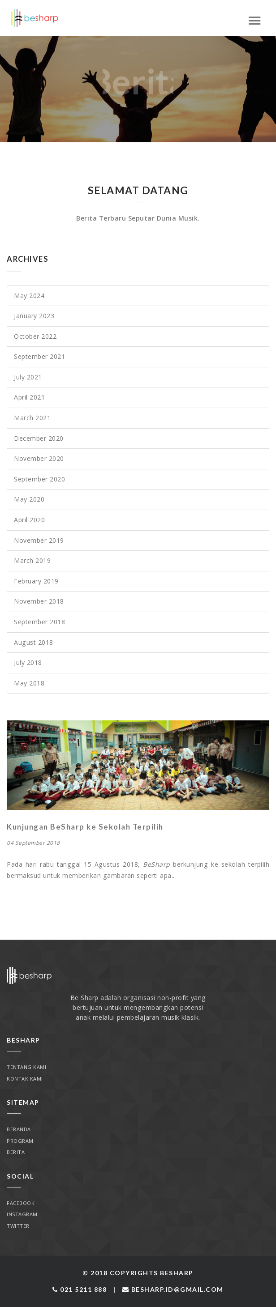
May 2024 (29, 295)
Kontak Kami (25, 1078)
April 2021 (29, 397)
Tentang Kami (26, 1067)
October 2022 (35, 336)
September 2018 (39, 621)
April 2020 (29, 519)
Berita (16, 1152)
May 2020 (29, 499)
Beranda (19, 1129)
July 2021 (28, 377)
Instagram (22, 1214)
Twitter (18, 1225)
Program (20, 1140)
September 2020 (39, 479)
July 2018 (28, 662)
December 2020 (39, 438)
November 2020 (39, 458)
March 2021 (32, 417)
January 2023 (34, 315)
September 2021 (39, 356)
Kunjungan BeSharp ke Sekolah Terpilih (85, 826)
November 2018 (39, 601)
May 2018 (29, 683)
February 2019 (36, 581)
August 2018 (33, 642)
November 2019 (39, 540)
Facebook (20, 1203)
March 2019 (32, 560)
